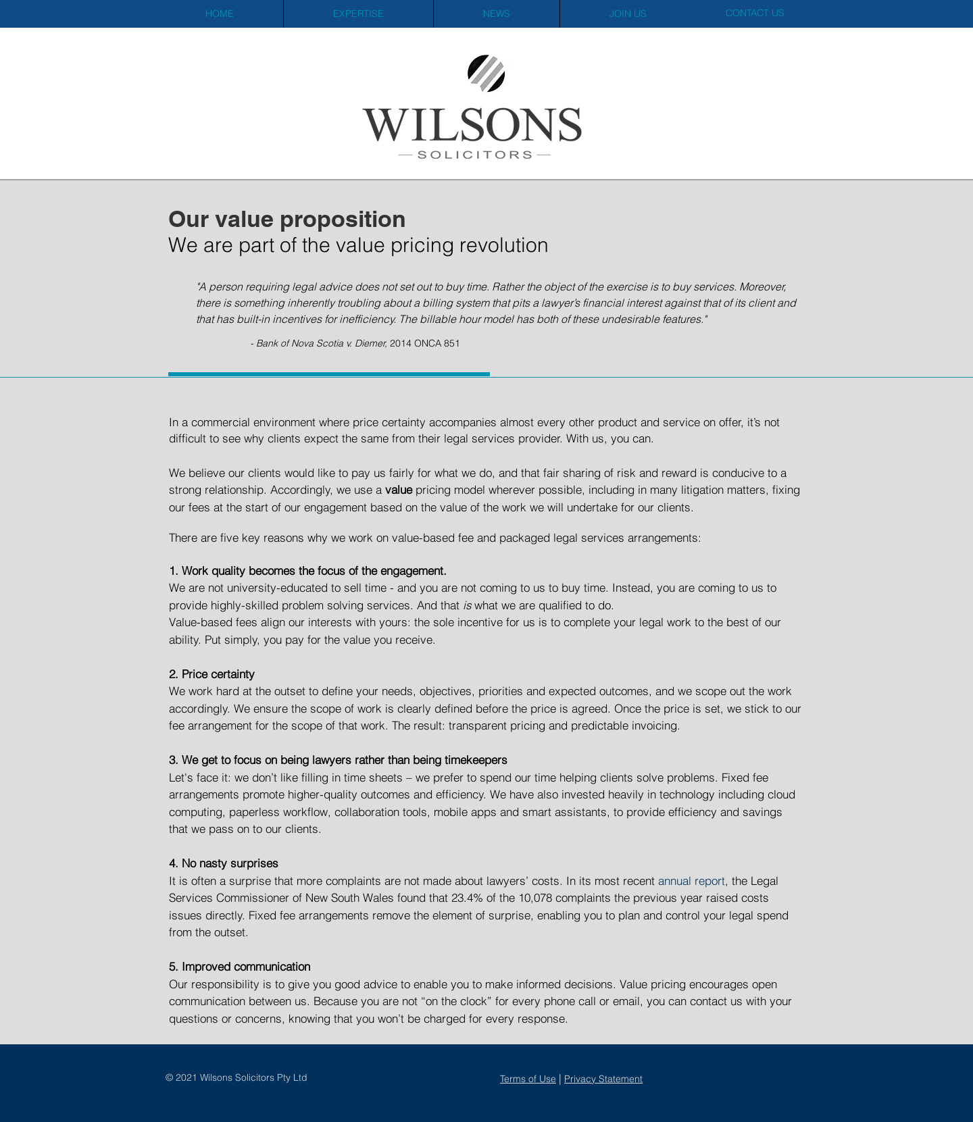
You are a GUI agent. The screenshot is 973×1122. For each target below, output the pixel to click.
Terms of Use (528, 1079)
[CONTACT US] (755, 13)
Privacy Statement (603, 1079)
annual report (690, 880)
